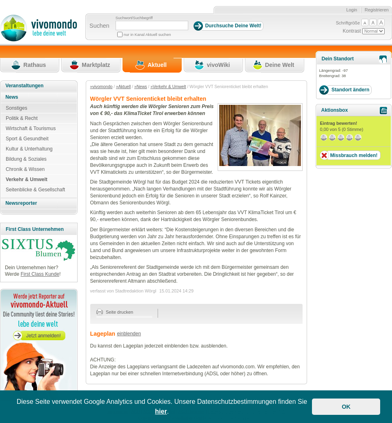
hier (161, 411)
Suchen (99, 25)
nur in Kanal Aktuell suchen (147, 34)
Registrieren (377, 9)
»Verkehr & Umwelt (168, 86)
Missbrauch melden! (353, 155)
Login (351, 9)
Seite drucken (115, 312)
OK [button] (346, 406)
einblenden (129, 334)
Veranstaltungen (24, 86)
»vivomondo (101, 86)
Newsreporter (21, 203)
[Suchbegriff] (152, 25)
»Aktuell (123, 86)
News (11, 97)
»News (140, 86)
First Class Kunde (39, 274)
